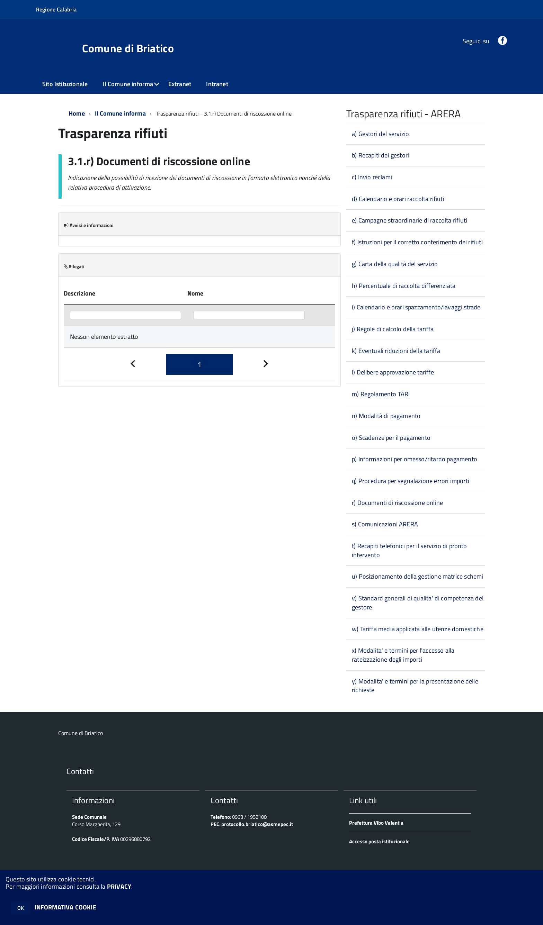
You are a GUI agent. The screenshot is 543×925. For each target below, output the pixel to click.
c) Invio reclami (372, 177)
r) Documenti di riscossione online (397, 502)
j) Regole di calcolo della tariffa (393, 329)
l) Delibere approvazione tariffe (393, 372)
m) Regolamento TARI (381, 394)
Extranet (179, 84)
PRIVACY (119, 886)
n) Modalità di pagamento (386, 415)
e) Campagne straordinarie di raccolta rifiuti (409, 220)
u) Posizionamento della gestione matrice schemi (417, 576)
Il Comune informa (128, 84)
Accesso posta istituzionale (379, 841)
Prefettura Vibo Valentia (376, 823)
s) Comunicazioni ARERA (385, 524)
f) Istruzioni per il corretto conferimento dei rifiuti (417, 242)
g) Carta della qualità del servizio (395, 264)
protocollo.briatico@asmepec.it (257, 824)
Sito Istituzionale (65, 84)
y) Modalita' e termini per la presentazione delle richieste (415, 686)
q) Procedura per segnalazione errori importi (410, 481)
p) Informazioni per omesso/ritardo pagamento (414, 459)
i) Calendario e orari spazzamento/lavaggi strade (416, 307)
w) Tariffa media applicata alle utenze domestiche (417, 629)
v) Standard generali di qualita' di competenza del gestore (417, 602)
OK (20, 908)
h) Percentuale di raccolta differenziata (403, 285)
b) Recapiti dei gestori (380, 155)
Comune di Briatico (128, 48)
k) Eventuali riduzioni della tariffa (396, 350)
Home (77, 113)
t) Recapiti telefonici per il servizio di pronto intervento (409, 550)
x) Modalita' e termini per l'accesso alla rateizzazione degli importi (403, 655)
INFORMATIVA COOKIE (65, 907)
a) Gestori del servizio (380, 133)
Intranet (217, 84)
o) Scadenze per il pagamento (391, 437)
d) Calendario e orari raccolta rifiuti (398, 198)
